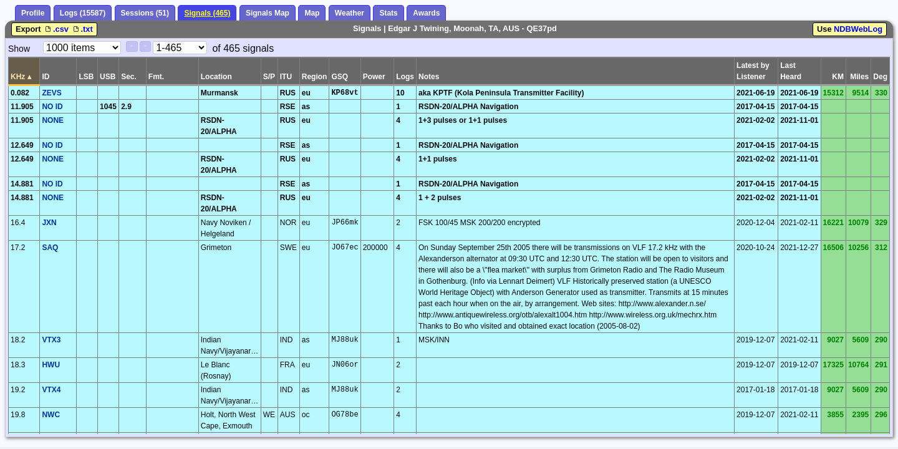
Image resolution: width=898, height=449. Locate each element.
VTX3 (51, 340)
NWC (51, 414)
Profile (32, 13)
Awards (426, 13)
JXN (49, 222)
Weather (349, 13)
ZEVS (51, 93)
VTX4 (51, 389)
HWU (51, 364)
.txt (82, 29)
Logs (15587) (82, 13)
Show (19, 49)
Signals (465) (207, 13)
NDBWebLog (858, 29)
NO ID (52, 106)
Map (311, 13)
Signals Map (267, 13)
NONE (53, 120)
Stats (388, 13)
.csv (56, 29)
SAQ (50, 247)
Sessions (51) (145, 13)
